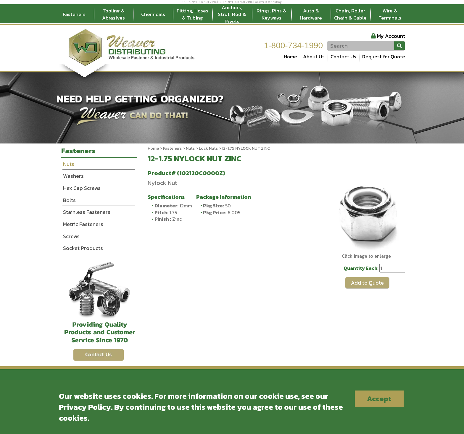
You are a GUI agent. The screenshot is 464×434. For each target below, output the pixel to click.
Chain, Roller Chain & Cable (350, 14)
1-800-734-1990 (293, 45)
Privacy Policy (85, 407)
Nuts (190, 148)
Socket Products (83, 248)
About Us (314, 56)
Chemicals (153, 14)
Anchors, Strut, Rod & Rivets (232, 14)
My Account (391, 36)
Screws (71, 236)
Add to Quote (367, 283)
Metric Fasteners (83, 224)
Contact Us (343, 56)
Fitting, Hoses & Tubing (192, 14)
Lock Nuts (208, 148)
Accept (379, 398)
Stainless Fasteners (86, 212)
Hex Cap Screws (82, 188)
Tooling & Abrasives (113, 14)
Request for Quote (383, 56)
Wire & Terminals (389, 14)
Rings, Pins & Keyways (271, 14)
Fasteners (74, 14)
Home (290, 56)
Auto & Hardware (311, 14)
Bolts (69, 200)
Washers (73, 176)
